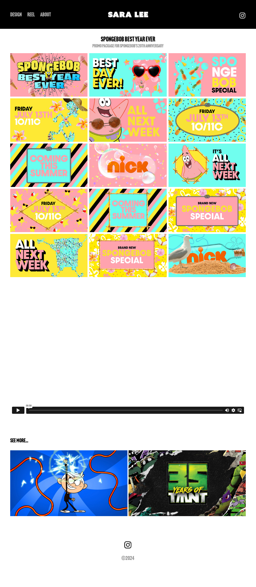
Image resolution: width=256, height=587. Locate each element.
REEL (31, 14)
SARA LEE (128, 14)
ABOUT (45, 14)
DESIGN (16, 14)
